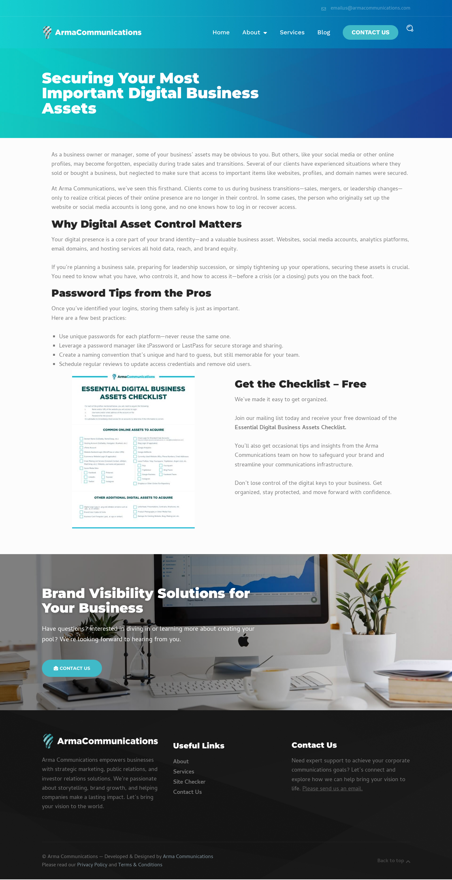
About (254, 32)
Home (221, 32)
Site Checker (189, 783)
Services (292, 32)
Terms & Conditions (140, 866)
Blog (323, 32)
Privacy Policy (92, 866)
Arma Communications (188, 858)
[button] (410, 28)
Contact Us (370, 32)
